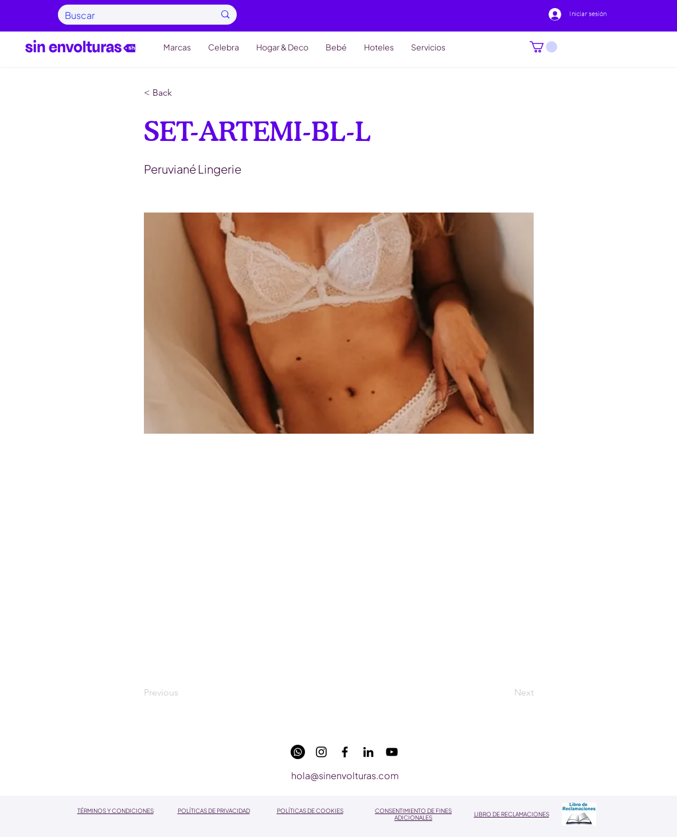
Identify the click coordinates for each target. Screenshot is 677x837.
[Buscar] (131, 15)
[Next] (505, 693)
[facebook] (345, 752)
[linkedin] (368, 752)
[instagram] (321, 752)
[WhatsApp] (298, 752)
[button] (543, 47)
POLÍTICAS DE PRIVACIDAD (214, 810)
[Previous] (182, 693)
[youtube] (392, 752)
